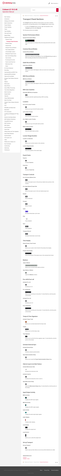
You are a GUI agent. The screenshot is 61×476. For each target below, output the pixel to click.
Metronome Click (8, 64)
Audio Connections (8, 23)
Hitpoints (6, 96)
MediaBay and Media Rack (9, 107)
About (41, 470)
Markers (6, 81)
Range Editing (7, 35)
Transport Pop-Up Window (10, 47)
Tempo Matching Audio (9, 98)
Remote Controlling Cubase (10, 117)
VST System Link (8, 137)
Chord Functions (7, 127)
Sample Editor (7, 94)
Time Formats (8, 57)
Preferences (7, 150)
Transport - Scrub (26, 458)
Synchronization (7, 135)
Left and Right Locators (10, 51)
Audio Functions (7, 92)
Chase (6, 66)
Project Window (7, 25)
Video (5, 139)
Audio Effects (7, 85)
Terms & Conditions (54, 470)
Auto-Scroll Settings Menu (10, 55)
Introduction (6, 19)
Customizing (7, 145)
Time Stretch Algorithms (9, 89)
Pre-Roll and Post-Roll (10, 59)
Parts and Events (7, 33)
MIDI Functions (7, 123)
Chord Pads (6, 129)
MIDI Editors (7, 125)
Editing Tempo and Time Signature (11, 131)
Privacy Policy (46, 470)
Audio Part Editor (7, 100)
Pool (5, 105)
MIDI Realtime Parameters (10, 119)
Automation (6, 109)
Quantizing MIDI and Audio (9, 74)
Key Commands (7, 143)
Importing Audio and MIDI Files (10, 72)
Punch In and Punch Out (10, 62)
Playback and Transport (29, 15)
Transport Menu (8, 43)
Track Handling (7, 31)
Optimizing (6, 148)
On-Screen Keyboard (8, 68)
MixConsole (6, 83)
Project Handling (7, 27)
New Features (7, 16)
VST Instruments (7, 111)
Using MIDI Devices (8, 121)
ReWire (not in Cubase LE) (9, 141)
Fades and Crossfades (9, 76)
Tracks (5, 29)
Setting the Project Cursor (10, 53)
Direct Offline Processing (9, 87)
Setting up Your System (9, 21)
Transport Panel (36, 15)
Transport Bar (8, 45)
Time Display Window (9, 49)
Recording (6, 70)
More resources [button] (53, 3)
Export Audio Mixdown (9, 133)
